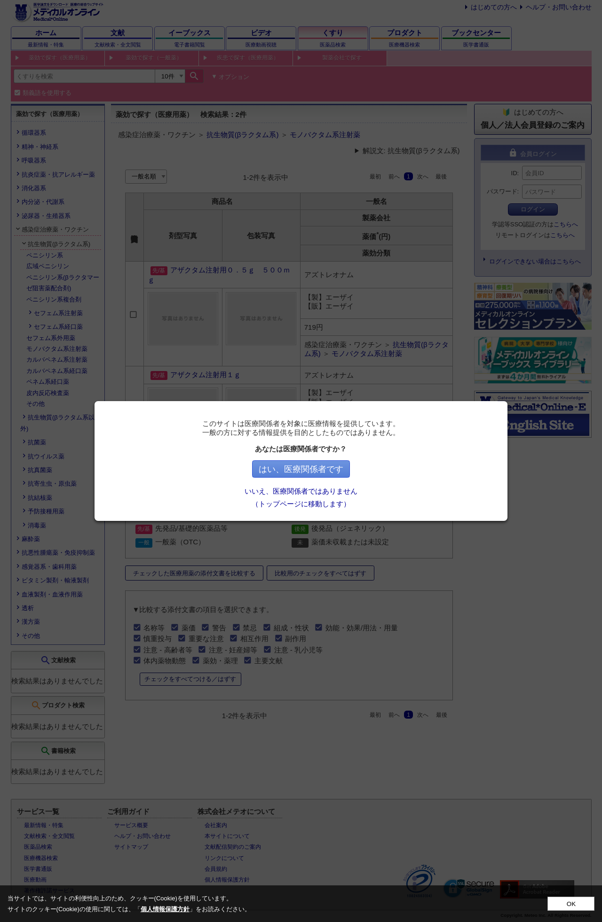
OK (571, 903)
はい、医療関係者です (301, 469)
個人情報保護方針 (165, 909)
